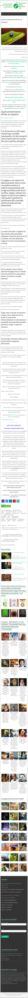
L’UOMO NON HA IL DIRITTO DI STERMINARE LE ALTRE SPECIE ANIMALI (12, 535)
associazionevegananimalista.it (10, 902)
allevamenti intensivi (11, 511)
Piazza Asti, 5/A (7, 82)
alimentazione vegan (8, 527)
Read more (23, 558)
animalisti (8, 513)
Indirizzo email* (4, 922)
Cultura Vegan (12, 529)
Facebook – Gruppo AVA (7, 904)
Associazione (23, 527)
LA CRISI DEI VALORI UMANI (18, 574)
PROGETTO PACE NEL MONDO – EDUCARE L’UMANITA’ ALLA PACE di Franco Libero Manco (14, 61)
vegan (8, 520)
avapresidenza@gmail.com (10, 900)
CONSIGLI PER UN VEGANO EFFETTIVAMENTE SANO (9, 540)
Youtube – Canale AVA (6, 909)
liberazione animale (11, 519)
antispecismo (15, 513)
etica (17, 529)
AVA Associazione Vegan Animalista (16, 77)
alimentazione (7, 510)
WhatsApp (7, 506)
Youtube (23, 91)
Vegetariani (20, 520)
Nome (2, 929)
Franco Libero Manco (17, 72)
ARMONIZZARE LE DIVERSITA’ (18, 552)
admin (4, 525)
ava (9, 516)
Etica (8, 517)
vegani (14, 520)
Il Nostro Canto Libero (8, 419)
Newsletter (19, 86)
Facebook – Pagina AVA (6, 907)
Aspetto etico (16, 527)
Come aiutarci (5, 529)
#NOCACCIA (13, 415)
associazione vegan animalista (7, 515)
